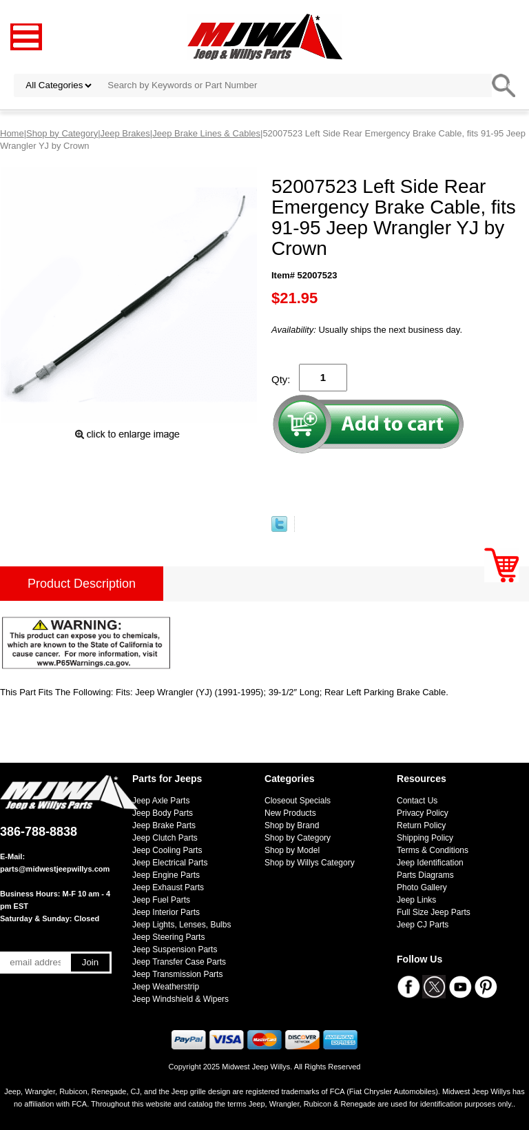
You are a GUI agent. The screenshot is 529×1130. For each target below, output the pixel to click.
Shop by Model (292, 850)
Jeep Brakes (125, 133)
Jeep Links (416, 900)
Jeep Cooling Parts (167, 850)
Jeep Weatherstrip (165, 987)
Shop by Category (62, 133)
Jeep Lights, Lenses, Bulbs (181, 924)
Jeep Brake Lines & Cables (206, 133)
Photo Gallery (422, 887)
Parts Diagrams (425, 875)
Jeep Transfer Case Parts (179, 962)
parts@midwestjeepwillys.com (55, 869)
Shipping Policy (425, 838)
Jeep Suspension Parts (174, 949)
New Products (290, 813)
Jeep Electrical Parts (169, 862)
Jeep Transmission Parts (177, 974)
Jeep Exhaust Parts (168, 887)
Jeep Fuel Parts (161, 900)
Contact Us (417, 800)
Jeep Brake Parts (164, 825)
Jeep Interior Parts (166, 912)
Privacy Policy (422, 813)
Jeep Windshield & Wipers (180, 999)
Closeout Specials (297, 800)
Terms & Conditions (432, 850)
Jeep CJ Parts (422, 924)
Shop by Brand (291, 825)
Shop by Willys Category (309, 862)
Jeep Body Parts (162, 813)
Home (12, 133)
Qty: (281, 379)
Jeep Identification (430, 862)
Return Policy (421, 825)
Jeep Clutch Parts (165, 838)
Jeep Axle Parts (160, 800)
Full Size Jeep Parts (433, 912)
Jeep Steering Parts (168, 937)
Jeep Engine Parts (166, 875)
